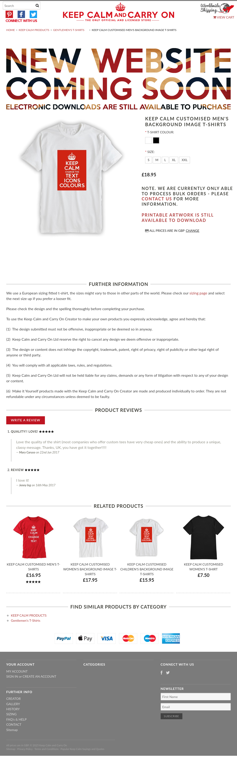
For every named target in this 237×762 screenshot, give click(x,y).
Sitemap (12, 741)
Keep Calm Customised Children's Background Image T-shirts (146, 580)
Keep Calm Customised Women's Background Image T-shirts (90, 580)
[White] (149, 151)
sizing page (198, 304)
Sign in (12, 687)
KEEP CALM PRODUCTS (34, 41)
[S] (148, 171)
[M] (157, 171)
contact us (157, 209)
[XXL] (184, 171)
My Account (17, 682)
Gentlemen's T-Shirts (68, 41)
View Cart (223, 17)
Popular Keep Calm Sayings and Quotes (82, 760)
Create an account (39, 687)
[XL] (173, 171)
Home (10, 41)
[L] (165, 171)
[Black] (156, 151)
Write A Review (25, 431)
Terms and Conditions (46, 760)
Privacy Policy (24, 760)
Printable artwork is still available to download (178, 228)
